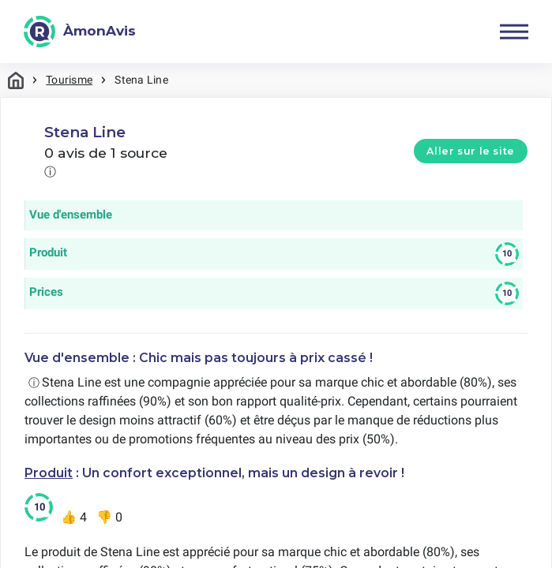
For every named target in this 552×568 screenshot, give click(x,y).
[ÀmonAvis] (80, 31)
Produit (48, 472)
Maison (16, 80)
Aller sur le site (470, 151)
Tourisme (69, 79)
